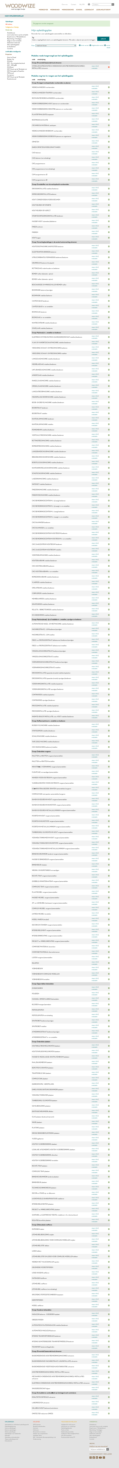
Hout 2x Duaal (11, 57)
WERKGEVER (43, 10)
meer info (95, 66)
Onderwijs (8, 30)
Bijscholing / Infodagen (14, 39)
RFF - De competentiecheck (16, 63)
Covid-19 (10, 48)
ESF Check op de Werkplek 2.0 (17, 69)
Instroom (35, 1428)
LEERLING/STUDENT (103, 10)
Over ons (65, 4)
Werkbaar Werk (37, 1435)
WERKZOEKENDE (68, 10)
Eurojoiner (10, 75)
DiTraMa (9, 61)
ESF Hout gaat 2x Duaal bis (15, 71)
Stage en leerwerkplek (14, 41)
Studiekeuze (11, 33)
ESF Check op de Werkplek (16, 77)
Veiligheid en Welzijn (12, 27)
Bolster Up (10, 59)
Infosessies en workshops (68, 1426)
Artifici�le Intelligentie (13, 51)
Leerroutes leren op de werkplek (17, 35)
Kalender (7, 1435)
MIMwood (10, 73)
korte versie (83, 45)
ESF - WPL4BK (12, 65)
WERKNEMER (55, 10)
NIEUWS (91, 1443)
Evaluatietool (11, 46)
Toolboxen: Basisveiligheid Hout (70, 1433)
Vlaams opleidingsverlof (11, 1439)
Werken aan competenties (40, 1433)
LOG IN (103, 39)
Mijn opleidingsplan (14, 16)
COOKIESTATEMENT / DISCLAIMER (100, 1454)
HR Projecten (37, 1424)
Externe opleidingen (10, 1430)
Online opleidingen (10, 1432)
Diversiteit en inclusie (39, 1432)
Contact (73, 4)
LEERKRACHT (89, 10)
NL (80, 4)
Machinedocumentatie (67, 1432)
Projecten (8, 54)
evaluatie (94, 68)
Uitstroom (36, 1430)
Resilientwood (11, 79)
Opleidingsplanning (10, 1426)
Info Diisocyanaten (66, 1435)
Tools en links (65, 1430)
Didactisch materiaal (13, 42)
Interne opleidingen (10, 1428)
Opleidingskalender (66, 1428)
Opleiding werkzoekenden (12, 1437)
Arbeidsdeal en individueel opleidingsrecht (17, 1424)
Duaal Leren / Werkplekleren (16, 37)
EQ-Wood (10, 67)
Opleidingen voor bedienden (13, 1433)
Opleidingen (9, 21)
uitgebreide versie (96, 45)
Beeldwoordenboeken (39, 1426)
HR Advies (8, 24)
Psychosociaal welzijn (68, 1437)
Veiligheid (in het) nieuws (68, 1424)
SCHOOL (79, 10)
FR (83, 4)
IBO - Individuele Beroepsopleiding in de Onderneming (44, 1438)
